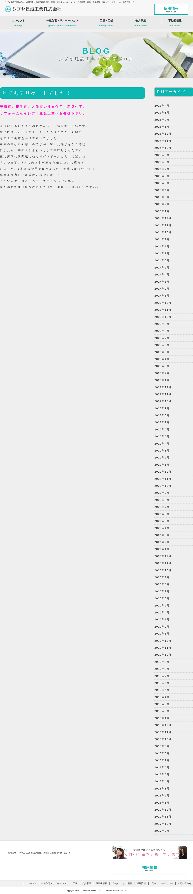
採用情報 (171, 9)
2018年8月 (162, 753)
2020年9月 (162, 577)
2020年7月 (162, 591)
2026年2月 (162, 119)
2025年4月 (162, 190)
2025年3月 (162, 197)
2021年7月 (162, 506)
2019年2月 (162, 710)
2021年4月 (162, 527)
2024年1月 (162, 295)
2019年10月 (163, 654)
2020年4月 (162, 612)
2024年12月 (163, 218)
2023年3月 (162, 366)
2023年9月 (162, 323)
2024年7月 (162, 253)
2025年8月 (162, 161)
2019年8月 (162, 668)
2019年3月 (162, 704)
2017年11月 (163, 816)
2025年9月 (162, 154)
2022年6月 (162, 429)
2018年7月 (162, 760)
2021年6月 (162, 514)
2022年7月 (162, 422)
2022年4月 (162, 443)
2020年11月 (163, 563)
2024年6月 (162, 260)
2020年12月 (163, 556)
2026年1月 (162, 126)
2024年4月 (162, 274)
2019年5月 (162, 689)
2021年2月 (162, 542)
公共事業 (140, 24)
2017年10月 (163, 823)
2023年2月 (162, 373)
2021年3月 (162, 535)
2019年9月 (162, 661)
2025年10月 (163, 147)
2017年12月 (163, 809)
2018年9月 (162, 746)
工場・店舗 (106, 24)
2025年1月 (162, 211)
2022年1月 (162, 464)
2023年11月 (163, 309)
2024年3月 (162, 281)
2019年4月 (162, 697)
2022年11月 (163, 394)
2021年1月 (162, 549)
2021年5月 (162, 521)
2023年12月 (163, 302)
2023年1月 (162, 380)
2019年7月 (162, 675)
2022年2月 (162, 457)
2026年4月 (162, 105)
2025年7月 (162, 168)
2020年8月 (162, 584)
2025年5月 (162, 183)
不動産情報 (175, 24)
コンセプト (18, 24)
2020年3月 (162, 619)
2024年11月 (163, 225)
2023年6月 (162, 344)
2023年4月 (162, 359)
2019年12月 (163, 640)
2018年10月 (163, 739)
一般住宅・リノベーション (62, 24)
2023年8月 (162, 330)
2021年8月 (162, 499)
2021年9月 (162, 492)
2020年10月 (163, 570)
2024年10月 (163, 232)
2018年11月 (163, 732)
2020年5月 (162, 605)
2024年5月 (162, 267)
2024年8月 (162, 246)
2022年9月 (162, 408)
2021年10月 (163, 485)
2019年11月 (163, 647)
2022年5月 (162, 436)
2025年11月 (163, 140)
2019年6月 (162, 682)
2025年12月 (163, 133)
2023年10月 (163, 316)
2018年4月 (162, 781)
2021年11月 (163, 478)
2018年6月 (162, 767)
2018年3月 (162, 788)
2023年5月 (162, 352)
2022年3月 (162, 450)
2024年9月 (162, 239)
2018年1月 (162, 802)
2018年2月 (162, 795)
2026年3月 (162, 112)
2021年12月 (163, 471)
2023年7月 (162, 337)
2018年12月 (163, 725)
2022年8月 (162, 415)
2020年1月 (162, 633)
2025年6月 (162, 176)
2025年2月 (162, 204)
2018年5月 (162, 774)
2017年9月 (162, 830)
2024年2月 (162, 288)
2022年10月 (163, 401)
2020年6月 (162, 598)
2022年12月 (163, 387)
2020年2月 (162, 626)
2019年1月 (162, 718)
